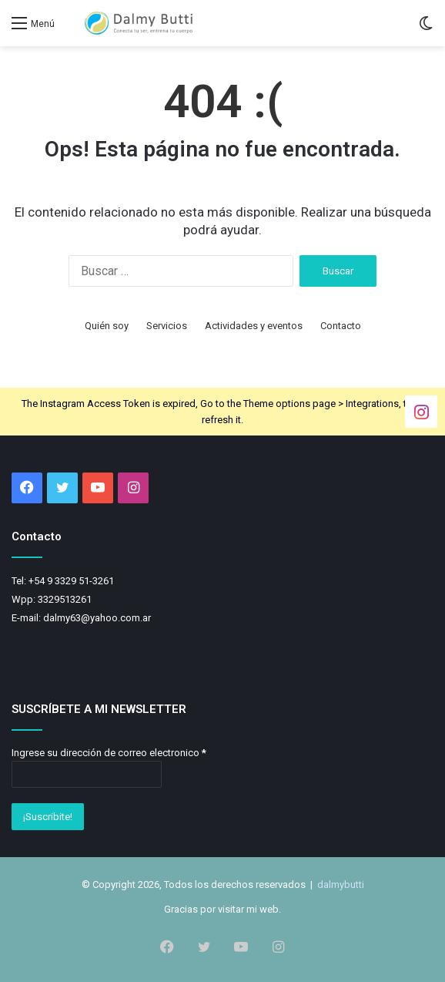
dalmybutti (340, 884)
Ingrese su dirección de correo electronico (109, 752)
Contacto (340, 325)
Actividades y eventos (254, 325)
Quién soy (107, 325)
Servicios (166, 325)
